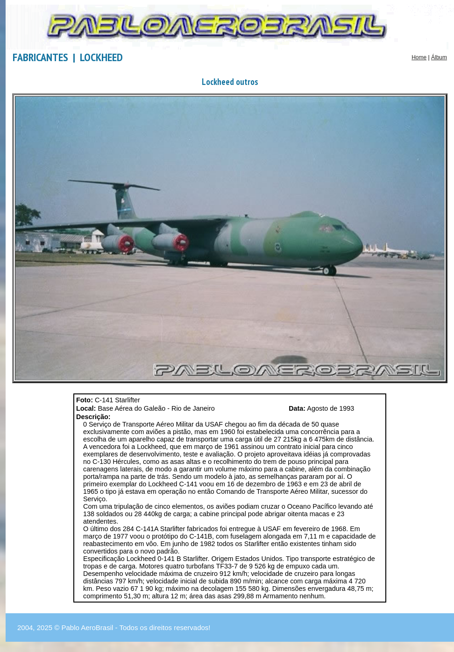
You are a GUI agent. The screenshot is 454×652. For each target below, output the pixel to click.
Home (418, 57)
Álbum (439, 57)
